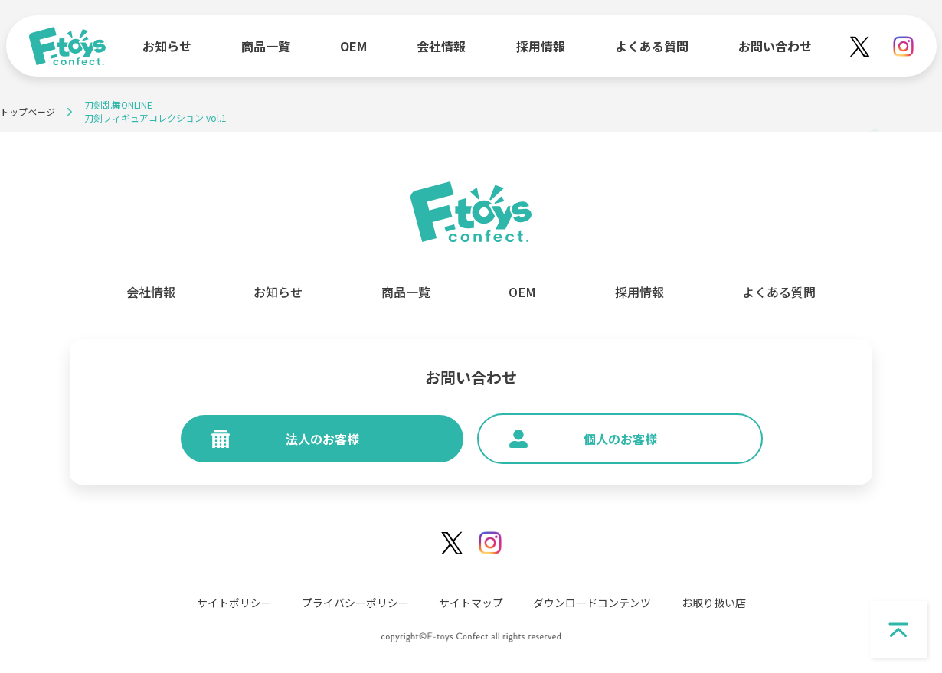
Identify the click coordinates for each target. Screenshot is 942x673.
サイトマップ (471, 602)
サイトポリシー (234, 602)
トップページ (27, 111)
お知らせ (166, 46)
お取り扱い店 (714, 602)
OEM (353, 46)
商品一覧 (265, 46)
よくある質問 (652, 46)
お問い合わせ (775, 46)
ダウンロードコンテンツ (592, 602)
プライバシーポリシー (355, 602)
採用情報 (540, 46)
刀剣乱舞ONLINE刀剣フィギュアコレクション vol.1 (155, 111)
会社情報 (441, 46)
